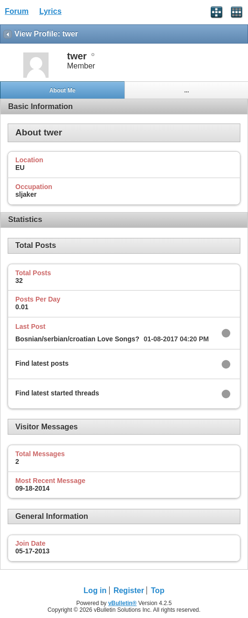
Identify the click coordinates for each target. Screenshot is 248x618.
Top (157, 590)
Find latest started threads (57, 393)
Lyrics (50, 11)
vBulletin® (122, 603)
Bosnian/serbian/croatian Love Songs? (77, 339)
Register (128, 590)
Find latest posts (41, 363)
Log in (95, 590)
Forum (17, 11)
